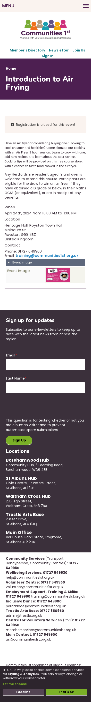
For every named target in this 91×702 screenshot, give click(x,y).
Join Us (79, 50)
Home (11, 68)
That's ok (66, 692)
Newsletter (59, 50)
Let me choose (15, 684)
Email (10, 355)
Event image (22, 262)
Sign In (47, 55)
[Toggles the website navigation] (45, 6)
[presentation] (43, 408)
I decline (23, 692)
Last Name (15, 378)
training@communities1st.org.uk (47, 255)
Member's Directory (27, 50)
